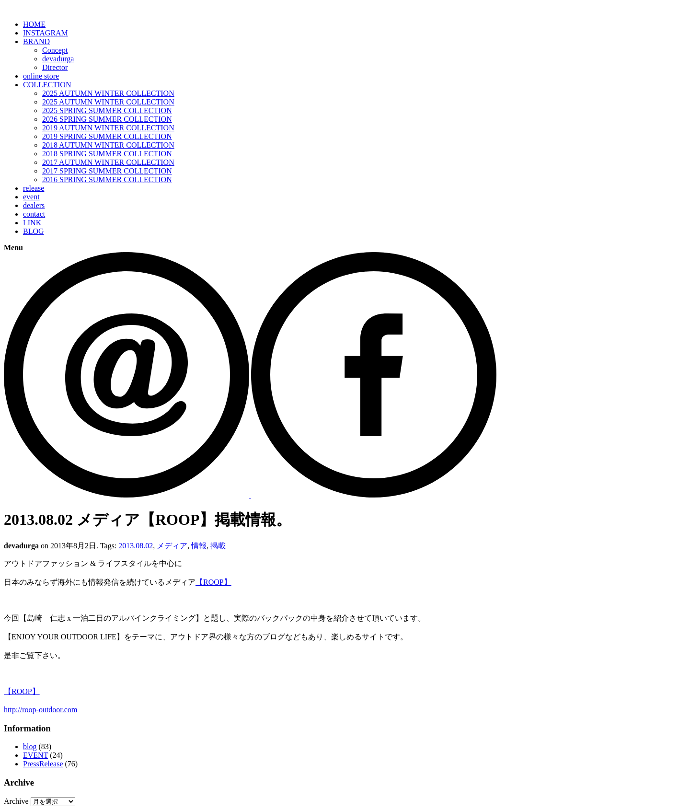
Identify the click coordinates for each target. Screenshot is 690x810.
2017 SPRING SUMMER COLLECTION (107, 171)
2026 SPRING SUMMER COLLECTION (107, 119)
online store (41, 76)
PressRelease (43, 764)
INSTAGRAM (45, 33)
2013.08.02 (135, 546)
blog (29, 746)
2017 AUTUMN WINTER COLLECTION (108, 162)
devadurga (58, 59)
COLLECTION (47, 85)
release (33, 188)
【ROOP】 (213, 582)
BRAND (36, 41)
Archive (16, 801)
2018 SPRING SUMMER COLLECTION (107, 154)
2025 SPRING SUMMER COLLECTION (107, 110)
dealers (34, 205)
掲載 (218, 546)
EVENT (35, 755)
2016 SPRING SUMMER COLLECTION (107, 179)
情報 (199, 546)
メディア (172, 546)
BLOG (33, 231)
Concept (55, 50)
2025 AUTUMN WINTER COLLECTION (108, 93)
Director (55, 67)
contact (34, 214)
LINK (32, 223)
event (31, 197)
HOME (34, 24)
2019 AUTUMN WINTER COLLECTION (108, 128)
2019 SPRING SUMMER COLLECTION (107, 136)
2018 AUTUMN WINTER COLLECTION (108, 145)
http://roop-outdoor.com (40, 710)
